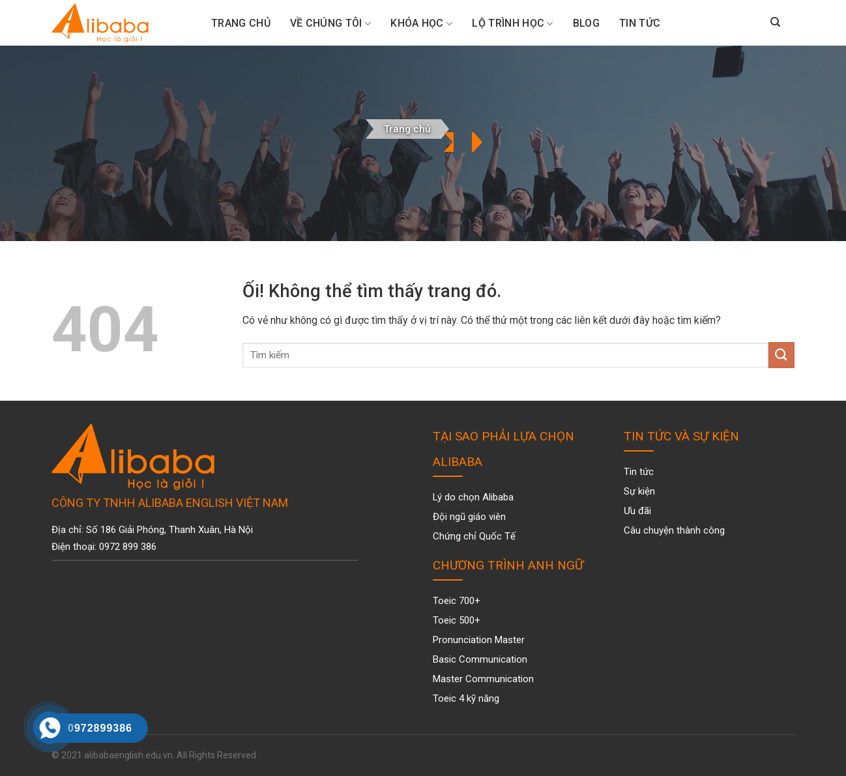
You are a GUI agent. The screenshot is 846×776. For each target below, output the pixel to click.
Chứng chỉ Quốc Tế (474, 536)
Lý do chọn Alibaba (473, 497)
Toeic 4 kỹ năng (466, 698)
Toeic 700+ (456, 601)
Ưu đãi (637, 511)
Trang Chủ (240, 23)
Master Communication (483, 679)
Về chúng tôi (330, 23)
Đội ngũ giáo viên (469, 517)
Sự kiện (639, 491)
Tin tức (639, 23)
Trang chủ (407, 129)
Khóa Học (421, 23)
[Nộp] (781, 354)
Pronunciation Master (479, 640)
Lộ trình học (512, 23)
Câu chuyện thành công (674, 530)
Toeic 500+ (456, 620)
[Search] (775, 23)
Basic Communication (480, 659)
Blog (586, 23)
